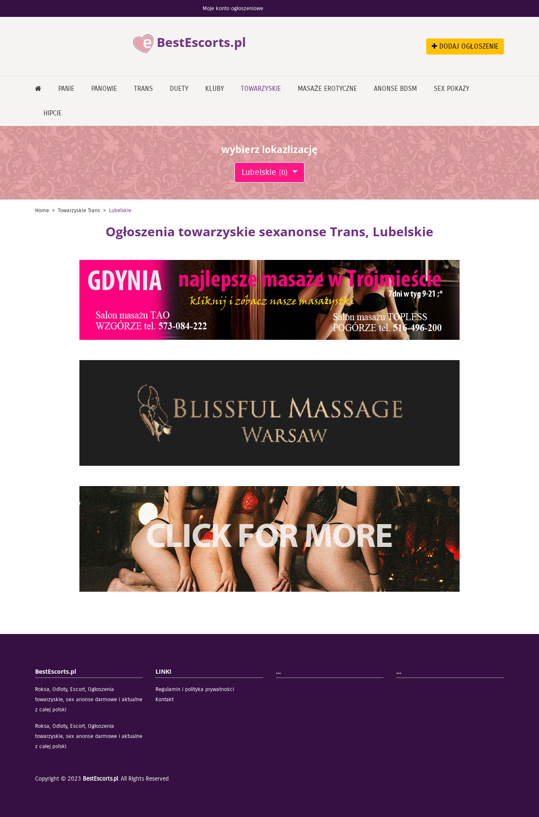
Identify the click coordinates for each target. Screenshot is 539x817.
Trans (143, 89)
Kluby (214, 89)
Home (42, 210)
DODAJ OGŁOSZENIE (465, 46)
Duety (179, 89)
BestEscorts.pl (100, 778)
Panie (66, 89)
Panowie (104, 89)
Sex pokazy (451, 89)
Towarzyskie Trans (79, 210)
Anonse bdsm (395, 89)
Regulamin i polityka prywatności (194, 689)
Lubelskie (266, 172)
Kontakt (164, 699)
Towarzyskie (261, 89)
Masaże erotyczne (327, 89)
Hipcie (53, 113)
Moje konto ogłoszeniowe (233, 8)
